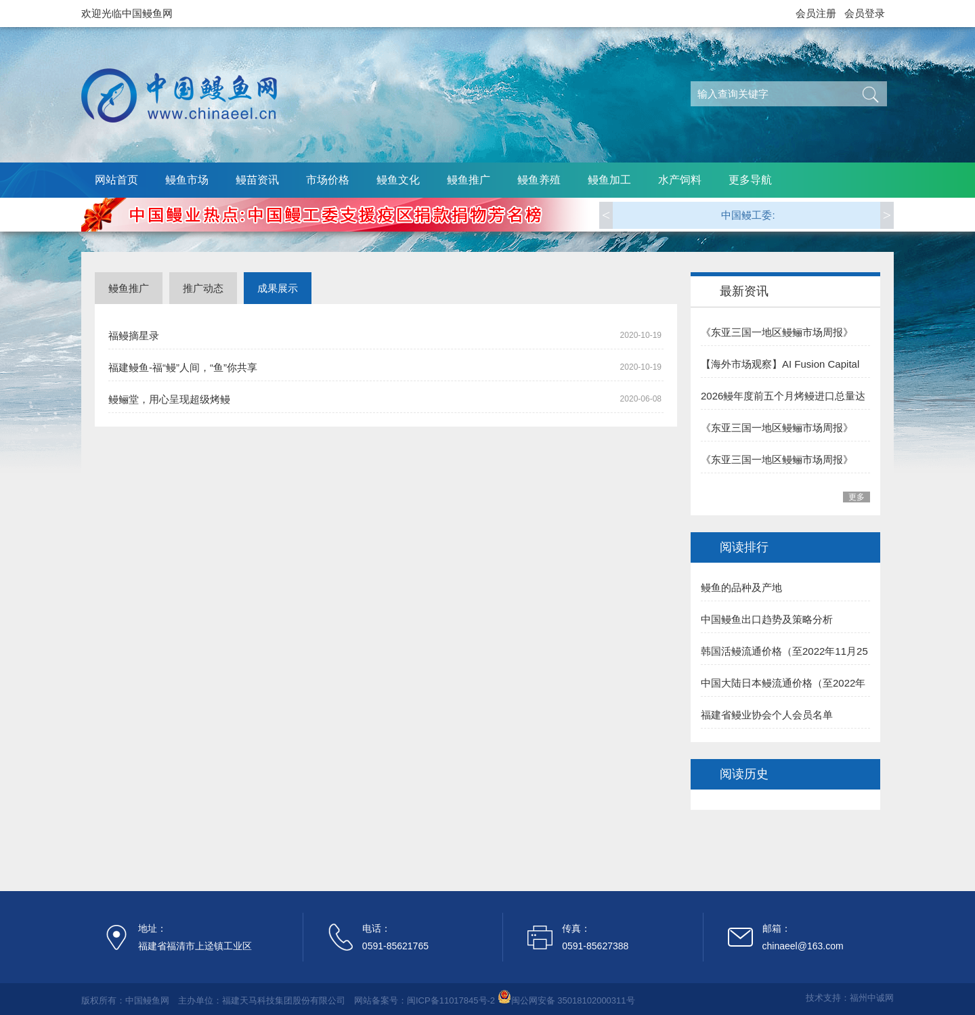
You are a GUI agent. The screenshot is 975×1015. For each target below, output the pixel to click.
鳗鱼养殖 (539, 180)
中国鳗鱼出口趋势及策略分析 (767, 619)
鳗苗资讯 (257, 180)
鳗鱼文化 (398, 180)
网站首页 (116, 180)
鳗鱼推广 (468, 180)
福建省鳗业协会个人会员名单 (767, 714)
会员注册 (816, 13)
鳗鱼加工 (609, 180)
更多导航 (750, 180)
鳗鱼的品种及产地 (741, 587)
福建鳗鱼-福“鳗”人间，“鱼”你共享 (182, 367)
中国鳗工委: (748, 215)
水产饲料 (679, 180)
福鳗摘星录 (133, 335)
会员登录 (864, 13)
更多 (856, 497)
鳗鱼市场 (187, 180)
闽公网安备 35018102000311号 (573, 1000)
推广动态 (203, 288)
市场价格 (327, 180)
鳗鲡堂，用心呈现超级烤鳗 (169, 399)
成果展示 (277, 288)
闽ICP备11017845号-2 (451, 1000)
